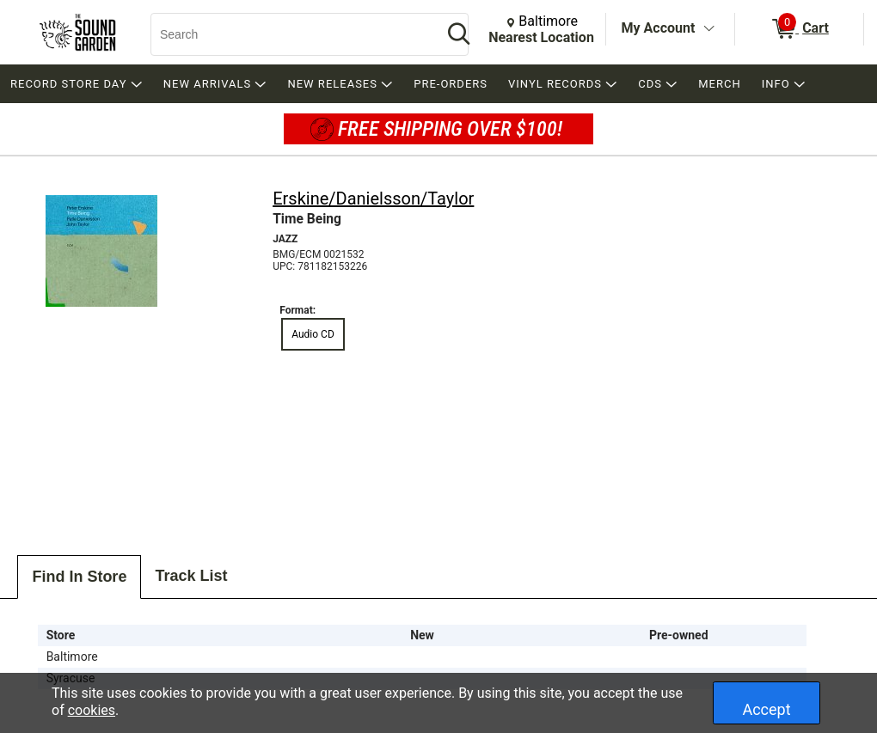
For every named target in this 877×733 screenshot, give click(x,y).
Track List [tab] (191, 575)
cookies (91, 710)
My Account (659, 28)
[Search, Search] (288, 34)
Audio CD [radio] (312, 334)
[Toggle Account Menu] (708, 29)
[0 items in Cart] (799, 29)
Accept (766, 709)
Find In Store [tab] (79, 576)
